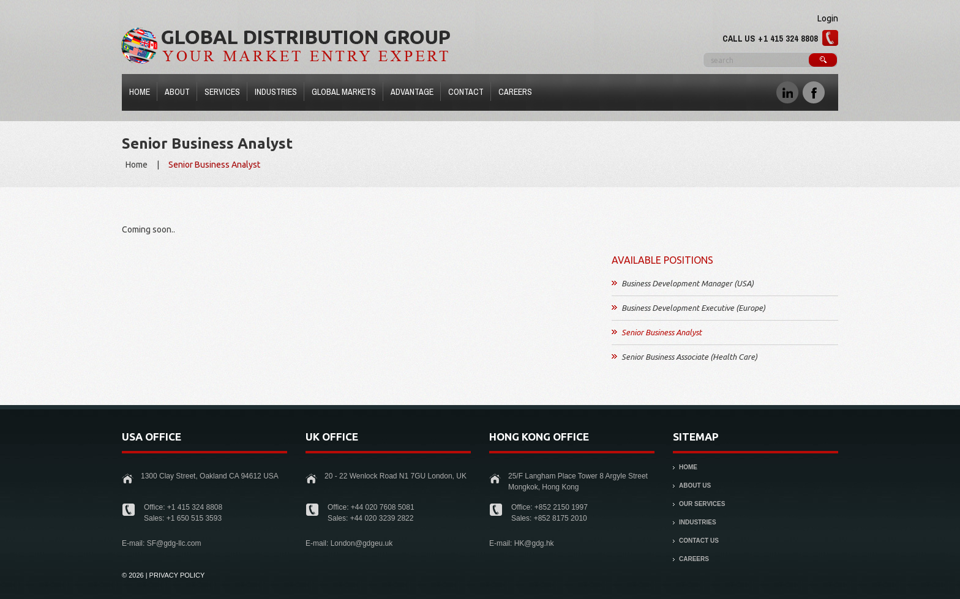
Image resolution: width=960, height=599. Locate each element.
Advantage (412, 91)
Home (139, 91)
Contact (466, 91)
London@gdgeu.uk (362, 543)
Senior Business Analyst (661, 332)
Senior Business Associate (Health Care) (689, 356)
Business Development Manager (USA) (687, 283)
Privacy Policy (177, 575)
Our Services (702, 503)
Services (219, 93)
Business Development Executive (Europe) (693, 307)
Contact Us (699, 540)
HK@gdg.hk (534, 543)
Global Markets (344, 91)
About (177, 91)
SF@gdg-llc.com (174, 543)
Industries (273, 93)
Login (827, 18)
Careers (515, 91)
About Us (695, 485)
